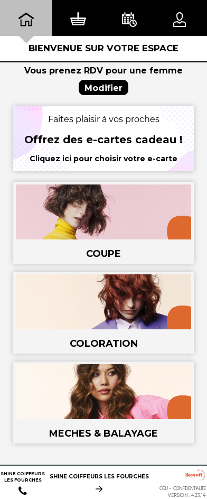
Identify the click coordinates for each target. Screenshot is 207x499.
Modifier (103, 88)
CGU (163, 488)
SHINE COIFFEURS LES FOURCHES (99, 477)
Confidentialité (189, 488)
